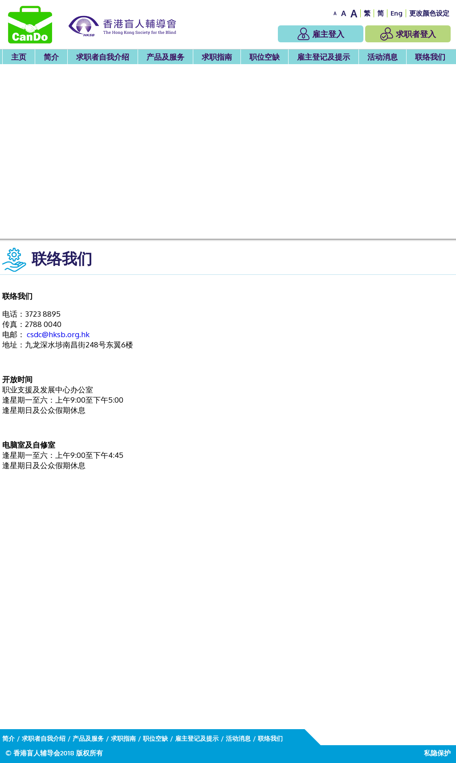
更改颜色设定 (429, 13)
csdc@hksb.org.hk (58, 334)
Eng (397, 13)
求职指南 (217, 56)
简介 (51, 56)
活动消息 (382, 56)
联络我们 (430, 56)
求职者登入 (408, 34)
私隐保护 (437, 753)
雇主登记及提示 (323, 56)
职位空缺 (264, 56)
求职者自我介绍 (102, 56)
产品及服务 (165, 56)
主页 (18, 56)
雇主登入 (320, 34)
